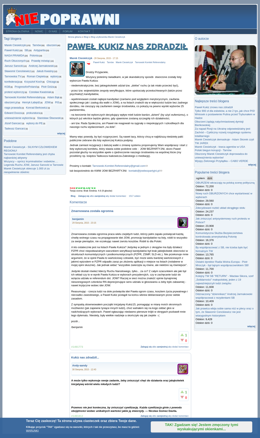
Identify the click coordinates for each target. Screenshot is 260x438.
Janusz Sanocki (13, 65)
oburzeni (52, 45)
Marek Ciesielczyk (15, 45)
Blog (73, 196)
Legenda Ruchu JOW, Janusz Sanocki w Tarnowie (33, 164)
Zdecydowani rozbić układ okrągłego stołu (220, 207)
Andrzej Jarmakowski (41, 65)
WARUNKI (32, 430)
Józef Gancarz (13, 123)
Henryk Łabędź (31, 102)
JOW (47, 102)
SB (26, 50)
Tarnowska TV (12, 76)
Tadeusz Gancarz (14, 128)
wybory (54, 76)
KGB (7, 86)
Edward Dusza (13, 112)
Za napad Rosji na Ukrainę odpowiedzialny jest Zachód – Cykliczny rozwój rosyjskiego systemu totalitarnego (223, 132)
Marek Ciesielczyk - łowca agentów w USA (220, 146)
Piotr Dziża (47, 86)
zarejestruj (99, 196)
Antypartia (40, 50)
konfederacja (12, 81)
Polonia (34, 55)
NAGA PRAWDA (14, 55)
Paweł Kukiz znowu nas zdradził (214, 107)
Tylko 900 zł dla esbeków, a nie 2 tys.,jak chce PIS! (225, 110)
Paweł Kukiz (11, 50)
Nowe (39, 31)
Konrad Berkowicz (37, 107)
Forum (68, 31)
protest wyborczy (14, 92)
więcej (61, 133)
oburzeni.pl (10, 102)
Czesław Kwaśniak (40, 92)
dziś (209, 178)
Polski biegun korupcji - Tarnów (213, 150)
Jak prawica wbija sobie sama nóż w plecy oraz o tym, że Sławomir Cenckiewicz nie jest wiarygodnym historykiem (225, 312)
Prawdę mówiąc (40, 60)
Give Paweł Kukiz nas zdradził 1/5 (73, 188)
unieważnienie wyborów (18, 117)
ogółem (200, 178)
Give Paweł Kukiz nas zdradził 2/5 (78, 188)
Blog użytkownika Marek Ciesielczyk (108, 37)
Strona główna (17, 31)
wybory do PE (34, 123)
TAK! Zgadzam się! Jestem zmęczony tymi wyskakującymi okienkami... (201, 427)
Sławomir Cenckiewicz (17, 71)
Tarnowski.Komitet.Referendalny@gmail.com (120, 165)
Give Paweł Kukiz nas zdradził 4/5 (88, 188)
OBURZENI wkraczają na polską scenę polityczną (225, 182)
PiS (57, 102)
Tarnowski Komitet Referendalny (23, 97)
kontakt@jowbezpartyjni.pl (145, 170)
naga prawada (12, 107)
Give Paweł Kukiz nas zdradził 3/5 (83, 188)
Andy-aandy (79, 365)
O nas (53, 31)
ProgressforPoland (26, 86)
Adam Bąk (53, 97)
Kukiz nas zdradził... (85, 357)
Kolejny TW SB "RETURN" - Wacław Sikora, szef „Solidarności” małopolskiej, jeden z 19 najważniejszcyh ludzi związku (225, 279)
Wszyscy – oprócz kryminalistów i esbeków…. (31, 161)
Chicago (51, 81)
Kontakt (84, 31)
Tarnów (36, 45)
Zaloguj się (83, 196)
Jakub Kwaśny (45, 71)
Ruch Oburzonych (15, 60)
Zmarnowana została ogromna (92, 211)
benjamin (78, 219)
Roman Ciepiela (36, 76)
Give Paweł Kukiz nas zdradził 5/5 (93, 188)
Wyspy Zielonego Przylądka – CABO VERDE (221, 161)
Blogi (86, 37)
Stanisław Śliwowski (49, 117)
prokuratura (33, 112)
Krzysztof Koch (33, 81)
